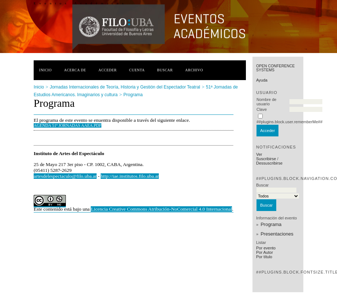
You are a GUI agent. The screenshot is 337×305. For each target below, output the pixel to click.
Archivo (194, 70)
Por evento (266, 248)
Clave (262, 109)
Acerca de (75, 70)
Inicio (45, 70)
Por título (264, 257)
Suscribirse (266, 159)
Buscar (165, 70)
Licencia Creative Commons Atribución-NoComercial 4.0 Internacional (161, 209)
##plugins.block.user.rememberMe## (289, 122)
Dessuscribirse (269, 163)
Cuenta (137, 70)
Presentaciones (277, 234)
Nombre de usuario (266, 101)
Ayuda (261, 80)
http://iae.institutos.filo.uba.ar (130, 176)
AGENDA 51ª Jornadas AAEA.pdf (67, 125)
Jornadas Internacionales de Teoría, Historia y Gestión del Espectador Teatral (125, 87)
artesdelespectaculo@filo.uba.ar (65, 176)
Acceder (107, 70)
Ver (259, 154)
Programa (271, 224)
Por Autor (264, 252)
